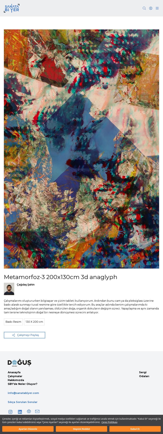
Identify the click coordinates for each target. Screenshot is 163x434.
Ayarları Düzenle (28, 428)
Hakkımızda (16, 380)
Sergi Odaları (144, 374)
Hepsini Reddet (81, 428)
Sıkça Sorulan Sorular (22, 402)
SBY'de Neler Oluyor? (22, 384)
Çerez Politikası (109, 422)
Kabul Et (135, 428)
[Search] (144, 8)
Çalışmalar (15, 376)
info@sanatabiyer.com (23, 393)
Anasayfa (14, 372)
